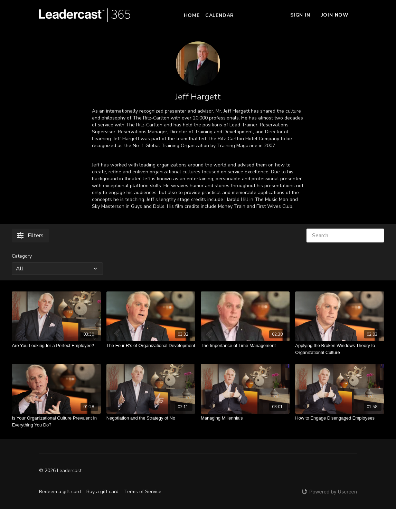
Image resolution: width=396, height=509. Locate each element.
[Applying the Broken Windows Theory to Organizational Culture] (339, 349)
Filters (30, 235)
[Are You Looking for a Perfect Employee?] (56, 345)
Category (22, 256)
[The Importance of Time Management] (245, 345)
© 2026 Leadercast (60, 470)
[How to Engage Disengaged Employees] (339, 418)
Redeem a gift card (60, 491)
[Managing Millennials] (245, 418)
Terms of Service (142, 491)
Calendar (219, 15)
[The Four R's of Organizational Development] (150, 345)
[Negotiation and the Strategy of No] (150, 418)
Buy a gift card (102, 491)
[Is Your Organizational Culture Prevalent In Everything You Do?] (56, 421)
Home (192, 15)
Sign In (300, 15)
